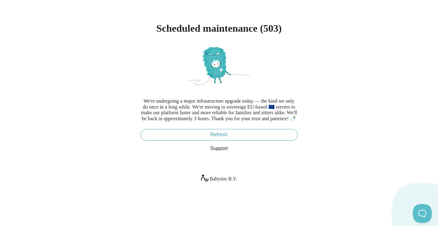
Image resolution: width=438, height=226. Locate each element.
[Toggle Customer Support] (422, 213)
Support (219, 148)
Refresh (219, 134)
